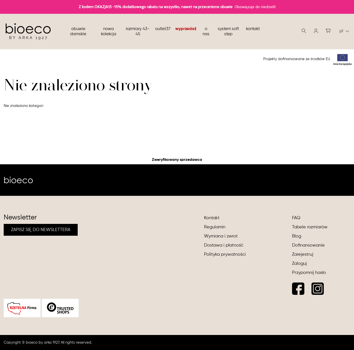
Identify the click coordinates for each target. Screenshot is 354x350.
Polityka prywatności (225, 254)
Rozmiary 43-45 (137, 31)
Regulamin (214, 227)
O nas (206, 31)
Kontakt (253, 29)
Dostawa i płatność (223, 245)
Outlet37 (162, 29)
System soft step (228, 31)
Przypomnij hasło (309, 272)
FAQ (296, 218)
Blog (296, 236)
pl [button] (344, 31)
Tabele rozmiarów (309, 227)
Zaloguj (299, 263)
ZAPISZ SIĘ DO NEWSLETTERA (40, 230)
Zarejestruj (302, 254)
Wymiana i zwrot (221, 236)
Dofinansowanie (308, 245)
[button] (315, 30)
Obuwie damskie (78, 31)
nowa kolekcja (108, 31)
